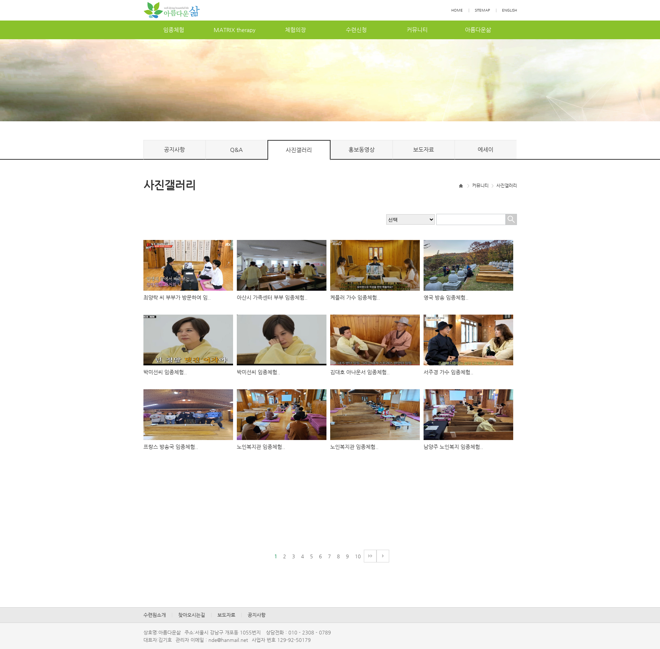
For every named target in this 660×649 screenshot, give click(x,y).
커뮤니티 (417, 29)
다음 (370, 556)
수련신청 (356, 29)
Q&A (236, 149)
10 (358, 556)
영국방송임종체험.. (446, 297)
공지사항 (174, 149)
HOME (457, 10)
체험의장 (295, 29)
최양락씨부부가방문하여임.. (177, 297)
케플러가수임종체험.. (355, 297)
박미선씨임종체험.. (165, 372)
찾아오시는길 (191, 615)
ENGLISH (509, 10)
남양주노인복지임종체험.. (453, 447)
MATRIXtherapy (234, 29)
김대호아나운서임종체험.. (360, 372)
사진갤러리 (299, 150)
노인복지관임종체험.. (261, 447)
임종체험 (173, 29)
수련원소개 (154, 615)
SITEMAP (482, 10)
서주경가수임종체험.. (448, 372)
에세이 (485, 149)
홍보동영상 (361, 149)
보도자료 (423, 149)
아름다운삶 (478, 29)
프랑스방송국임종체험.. (170, 447)
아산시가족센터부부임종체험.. (272, 297)
